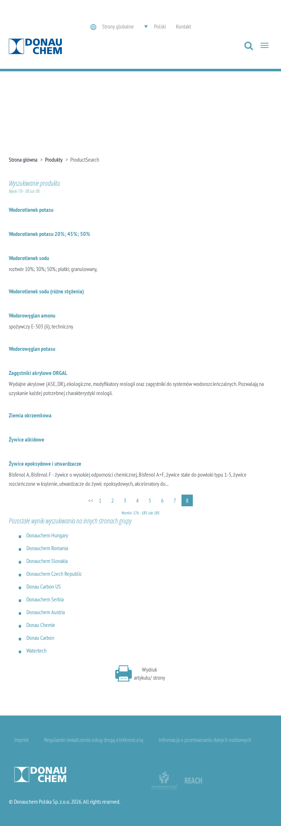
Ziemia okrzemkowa (30, 415)
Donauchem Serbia (45, 599)
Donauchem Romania (47, 548)
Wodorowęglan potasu (32, 349)
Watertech (36, 650)
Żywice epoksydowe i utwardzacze (45, 463)
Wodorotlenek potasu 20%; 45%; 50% (49, 234)
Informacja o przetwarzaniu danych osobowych (205, 739)
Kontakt (183, 26)
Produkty (54, 159)
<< (90, 500)
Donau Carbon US (43, 586)
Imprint (21, 739)
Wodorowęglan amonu (32, 315)
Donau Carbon (40, 637)
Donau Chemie (40, 624)
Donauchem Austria (45, 612)
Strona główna (23, 159)
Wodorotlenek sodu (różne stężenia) (46, 291)
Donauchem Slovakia (47, 560)
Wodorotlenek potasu (31, 210)
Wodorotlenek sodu (29, 258)
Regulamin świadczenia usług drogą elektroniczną (93, 739)
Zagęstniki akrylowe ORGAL (38, 373)
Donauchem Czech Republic (54, 573)
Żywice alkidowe (26, 439)
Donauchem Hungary (47, 535)
